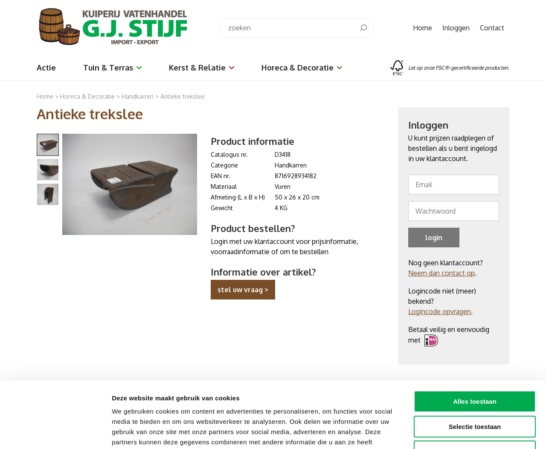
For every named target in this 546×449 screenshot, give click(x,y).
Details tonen (461, 432)
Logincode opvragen (439, 311)
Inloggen (456, 27)
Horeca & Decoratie (301, 67)
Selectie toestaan (475, 369)
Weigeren (474, 394)
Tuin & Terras (112, 67)
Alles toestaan (475, 344)
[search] (363, 28)
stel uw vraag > (243, 289)
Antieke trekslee (182, 96)
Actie (46, 67)
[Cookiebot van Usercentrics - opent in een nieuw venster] (55, 432)
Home (422, 27)
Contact (492, 27)
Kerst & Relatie (201, 67)
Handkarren (138, 96)
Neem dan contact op (441, 273)
